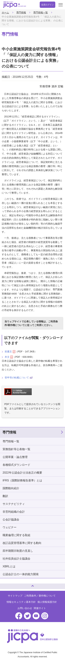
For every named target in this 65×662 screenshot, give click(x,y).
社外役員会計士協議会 (16, 558)
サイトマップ (15, 595)
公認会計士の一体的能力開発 (21, 574)
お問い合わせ (25, 608)
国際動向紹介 (11, 488)
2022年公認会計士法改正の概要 (22, 472)
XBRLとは (9, 566)
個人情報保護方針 (47, 602)
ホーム (5, 12)
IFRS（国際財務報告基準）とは (22, 480)
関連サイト (40, 608)
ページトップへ (6, 585)
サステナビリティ (14, 503)
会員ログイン (47, 4)
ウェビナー (9, 527)
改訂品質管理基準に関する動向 (22, 542)
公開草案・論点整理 (15, 457)
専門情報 (21, 12)
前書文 (10, 351)
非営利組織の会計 (14, 511)
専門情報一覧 (40, 12)
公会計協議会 (11, 519)
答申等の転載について (19, 377)
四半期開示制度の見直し (18, 550)
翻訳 (5, 496)
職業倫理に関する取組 (16, 535)
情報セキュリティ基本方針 (21, 602)
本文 (9, 356)
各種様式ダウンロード (16, 464)
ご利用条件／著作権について (40, 595)
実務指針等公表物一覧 (16, 449)
